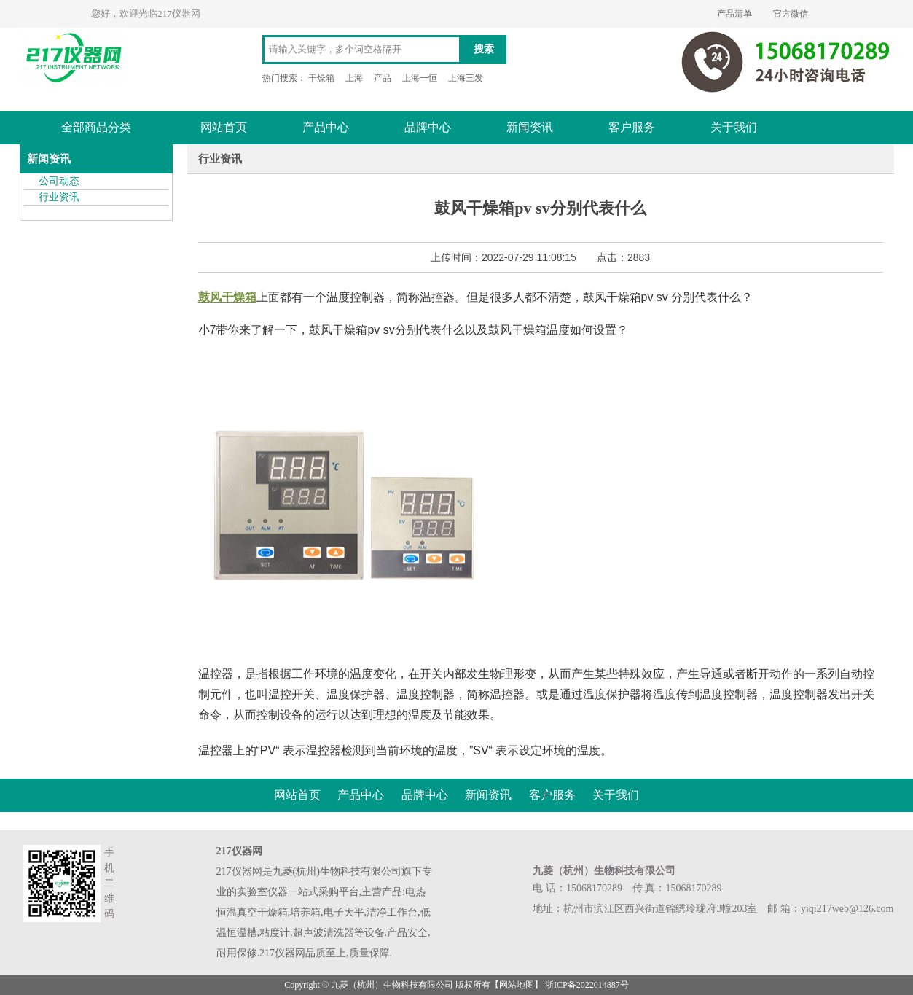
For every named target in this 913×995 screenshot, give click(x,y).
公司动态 (59, 181)
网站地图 (516, 985)
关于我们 (733, 127)
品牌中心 (427, 127)
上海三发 (465, 78)
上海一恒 (419, 78)
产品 (382, 78)
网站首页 (223, 127)
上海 (354, 78)
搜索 (484, 49)
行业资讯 (59, 197)
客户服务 (631, 127)
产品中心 (325, 127)
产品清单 (734, 14)
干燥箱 (321, 78)
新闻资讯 (529, 127)
